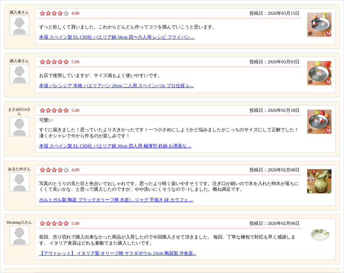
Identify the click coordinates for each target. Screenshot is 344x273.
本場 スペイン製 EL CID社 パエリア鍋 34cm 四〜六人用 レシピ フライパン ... (117, 37)
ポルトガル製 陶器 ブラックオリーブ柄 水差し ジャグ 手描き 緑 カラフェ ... (116, 199)
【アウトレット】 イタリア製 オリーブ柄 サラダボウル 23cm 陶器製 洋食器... (117, 253)
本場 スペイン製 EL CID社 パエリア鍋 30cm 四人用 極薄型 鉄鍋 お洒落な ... (115, 146)
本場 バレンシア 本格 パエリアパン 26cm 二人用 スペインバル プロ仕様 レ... (116, 85)
